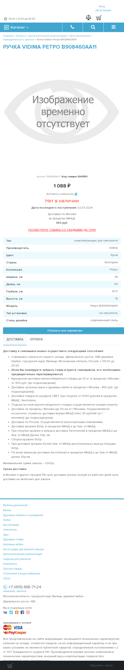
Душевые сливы (13, 539)
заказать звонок (14, 591)
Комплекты (10, 564)
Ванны (7, 510)
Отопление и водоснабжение (21, 573)
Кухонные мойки (13, 544)
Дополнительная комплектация (22, 554)
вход (102, 6)
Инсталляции (11, 525)
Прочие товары (12, 568)
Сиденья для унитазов (17, 559)
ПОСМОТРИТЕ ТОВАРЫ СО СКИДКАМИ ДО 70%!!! (62, 230)
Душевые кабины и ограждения (23, 515)
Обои (6, 578)
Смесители (10, 529)
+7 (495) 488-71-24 (24, 587)
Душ (6, 534)
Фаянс (7, 520)
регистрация (103, 10)
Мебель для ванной (15, 505)
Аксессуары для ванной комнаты (23, 549)
